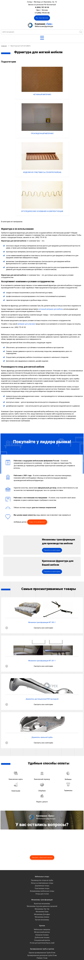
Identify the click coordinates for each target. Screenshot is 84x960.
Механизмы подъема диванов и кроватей (42, 828)
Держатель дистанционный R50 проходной (42, 621)
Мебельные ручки (42, 918)
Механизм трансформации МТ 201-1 (42, 583)
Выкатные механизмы (42, 825)
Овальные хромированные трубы (42, 888)
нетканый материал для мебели (51, 219)
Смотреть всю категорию (43, 550)
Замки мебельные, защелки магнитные (42, 929)
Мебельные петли (42, 909)
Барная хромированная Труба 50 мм (42, 875)
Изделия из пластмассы (42, 903)
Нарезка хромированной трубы (42, 883)
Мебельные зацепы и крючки (42, 926)
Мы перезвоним (42, 18)
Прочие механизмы (42, 842)
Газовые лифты (42, 921)
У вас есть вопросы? (37, 431)
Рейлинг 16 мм (42, 880)
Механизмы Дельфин (42, 836)
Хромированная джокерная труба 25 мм (42, 877)
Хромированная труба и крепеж (42, 871)
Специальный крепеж (42, 862)
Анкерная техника (42, 857)
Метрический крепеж (42, 854)
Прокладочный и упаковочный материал (42, 934)
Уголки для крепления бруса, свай (42, 865)
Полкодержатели (42, 924)
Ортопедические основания (42, 900)
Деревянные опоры (42, 808)
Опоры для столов (42, 816)
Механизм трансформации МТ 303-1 (42, 544)
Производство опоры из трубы (42, 802)
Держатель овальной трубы (42, 659)
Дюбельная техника (42, 859)
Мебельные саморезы (42, 851)
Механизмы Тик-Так (42, 831)
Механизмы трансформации (42, 822)
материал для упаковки (26, 233)
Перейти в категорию (52, 466)
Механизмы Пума (42, 834)
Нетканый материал (42, 898)
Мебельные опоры (42, 799)
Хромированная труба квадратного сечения (42, 885)
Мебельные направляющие (42, 906)
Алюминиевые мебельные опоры (42, 813)
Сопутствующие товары (42, 915)
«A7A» (59, 953)
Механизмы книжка (42, 839)
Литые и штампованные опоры (42, 805)
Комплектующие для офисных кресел (42, 932)
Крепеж (42, 848)
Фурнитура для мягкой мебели (42, 894)
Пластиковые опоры (42, 810)
